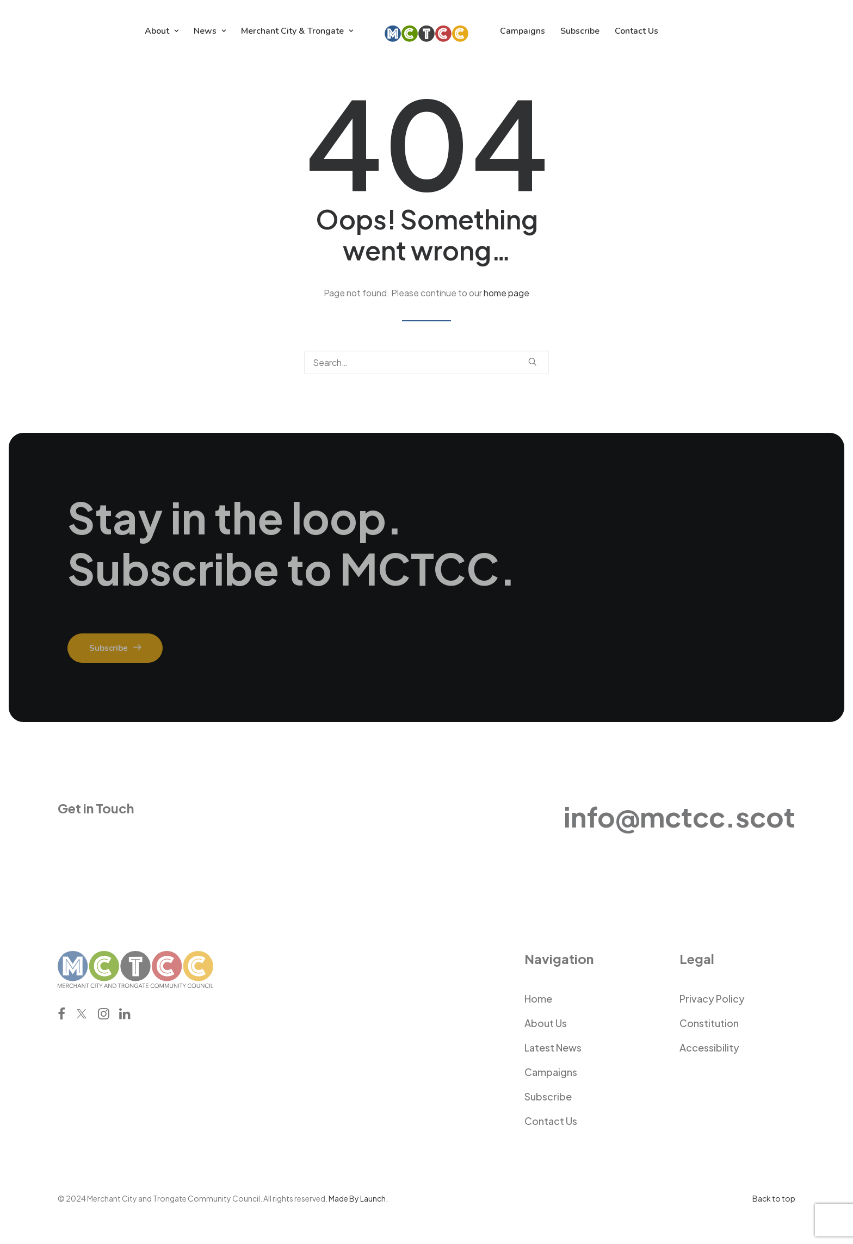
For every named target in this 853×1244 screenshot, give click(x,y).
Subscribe (579, 31)
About (161, 31)
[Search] (426, 362)
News (210, 31)
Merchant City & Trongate (297, 31)
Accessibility (709, 1047)
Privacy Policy (712, 998)
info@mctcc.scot (679, 816)
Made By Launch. (358, 1198)
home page (506, 292)
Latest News (553, 1047)
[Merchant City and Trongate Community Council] (426, 31)
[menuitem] (161, 31)
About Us (545, 1023)
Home (538, 998)
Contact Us (636, 31)
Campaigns (522, 31)
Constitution (709, 1023)
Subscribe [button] (115, 648)
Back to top (773, 1198)
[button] (533, 362)
